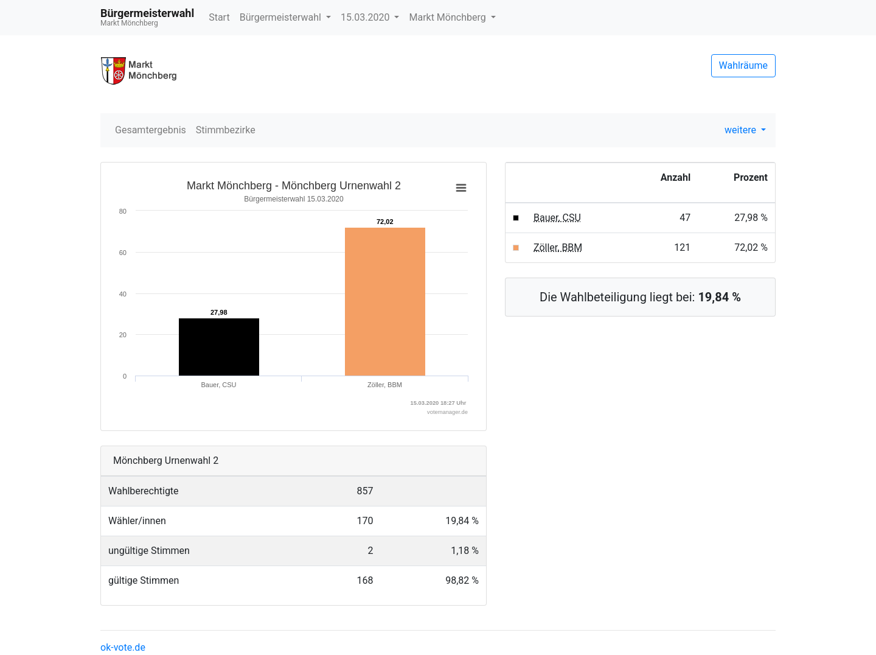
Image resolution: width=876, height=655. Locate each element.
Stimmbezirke (225, 130)
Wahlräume (743, 65)
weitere (742, 130)
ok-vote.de (122, 647)
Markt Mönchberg (448, 17)
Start (219, 17)
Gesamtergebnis (150, 130)
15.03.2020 (366, 17)
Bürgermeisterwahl (282, 17)
